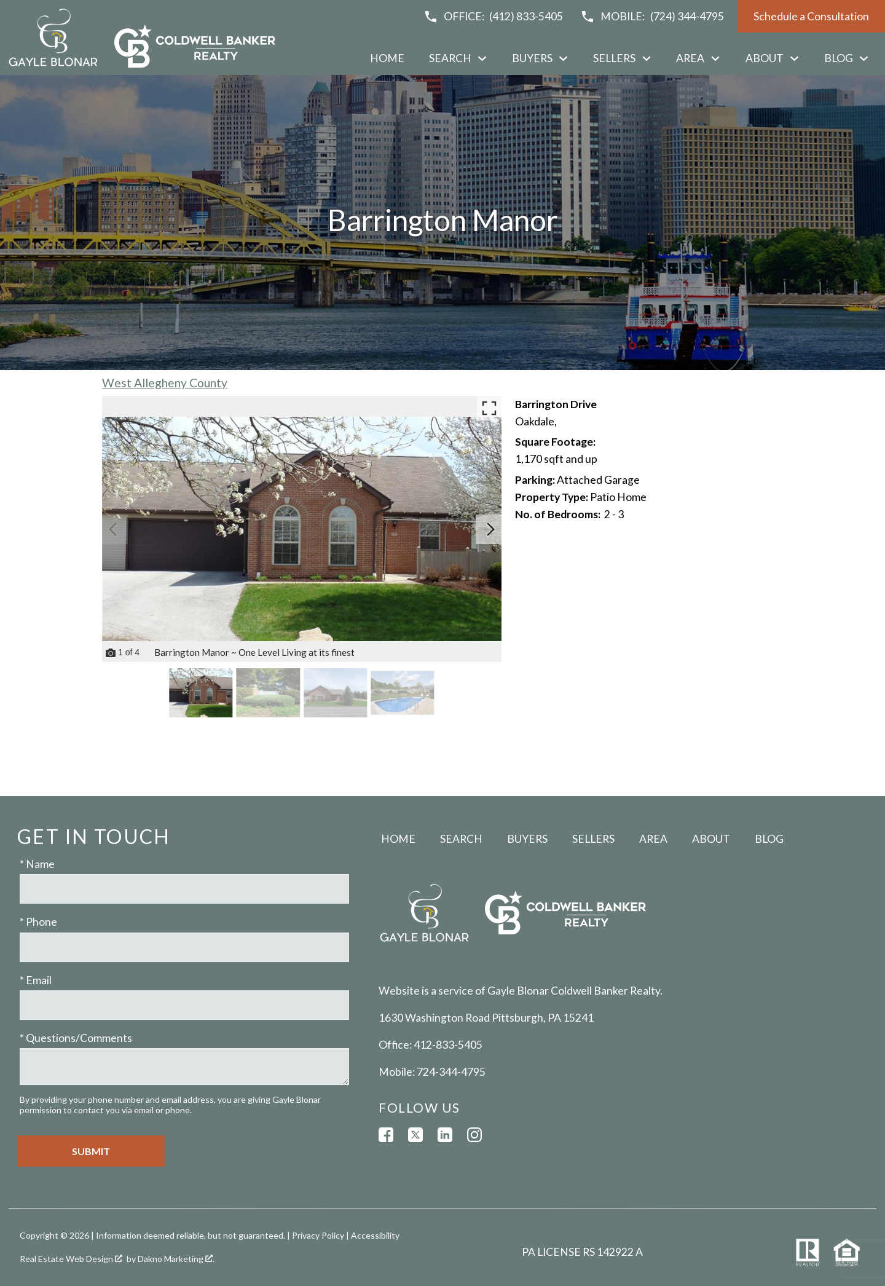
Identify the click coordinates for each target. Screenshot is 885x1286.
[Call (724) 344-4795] (652, 16)
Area (653, 838)
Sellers (593, 838)
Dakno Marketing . (176, 1258)
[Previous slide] (113, 529)
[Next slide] (490, 529)
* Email (36, 980)
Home (387, 58)
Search (461, 838)
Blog (769, 838)
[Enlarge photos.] (489, 408)
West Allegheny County (164, 383)
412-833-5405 (448, 1044)
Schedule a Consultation (811, 16)
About (711, 838)
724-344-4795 (451, 1071)
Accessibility (375, 1235)
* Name (37, 864)
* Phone (38, 921)
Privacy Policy (318, 1235)
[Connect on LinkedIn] (445, 1134)
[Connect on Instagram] (474, 1134)
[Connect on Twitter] (415, 1134)
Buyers (527, 838)
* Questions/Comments (76, 1038)
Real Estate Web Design (71, 1258)
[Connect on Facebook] (386, 1134)
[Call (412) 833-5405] (493, 16)
